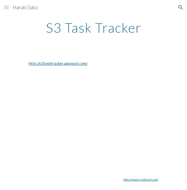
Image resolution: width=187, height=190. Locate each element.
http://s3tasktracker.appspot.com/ (58, 63)
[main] (93, 27)
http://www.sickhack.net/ (140, 180)
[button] (6, 7)
